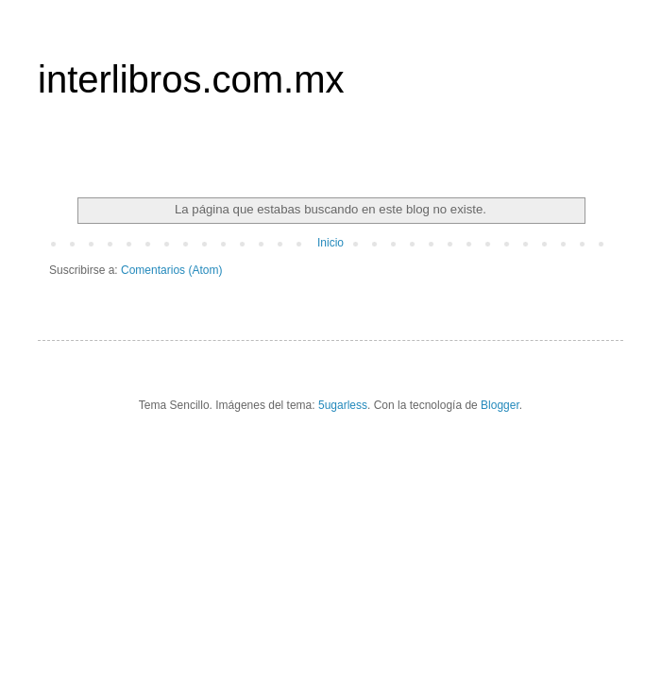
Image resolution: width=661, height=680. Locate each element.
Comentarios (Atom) (171, 270)
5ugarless (342, 405)
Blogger (500, 405)
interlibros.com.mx (191, 79)
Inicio (330, 242)
